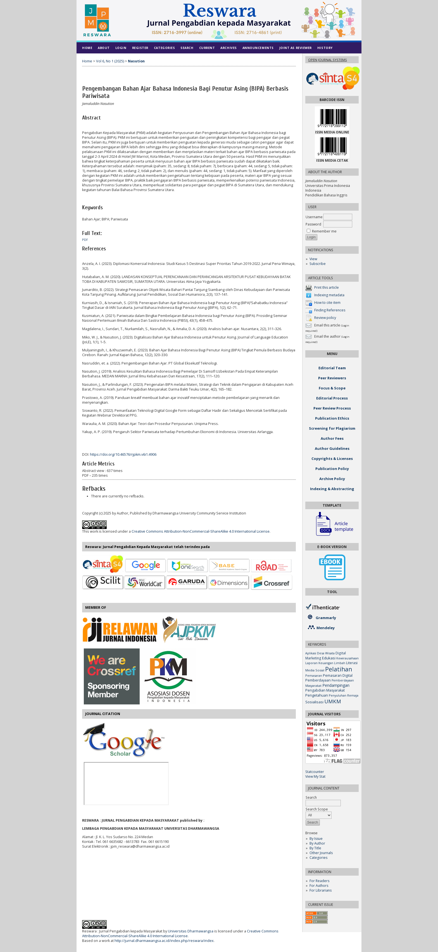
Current (207, 48)
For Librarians (321, 890)
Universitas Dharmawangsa (190, 931)
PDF (85, 240)
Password (313, 224)
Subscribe (318, 263)
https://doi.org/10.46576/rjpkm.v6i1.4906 (123, 454)
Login (121, 48)
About (104, 48)
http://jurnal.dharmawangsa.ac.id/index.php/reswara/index (164, 940)
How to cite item (327, 302)
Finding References (329, 310)
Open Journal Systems (327, 60)
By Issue (316, 838)
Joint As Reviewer (295, 48)
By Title (315, 848)
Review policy (325, 317)
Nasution (136, 61)
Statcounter (314, 771)
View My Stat (315, 776)
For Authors (319, 885)
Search (186, 48)
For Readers (319, 880)
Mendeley (325, 627)
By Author (317, 843)
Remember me (324, 231)
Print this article (326, 287)
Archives (228, 48)
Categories (318, 857)
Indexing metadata (329, 295)
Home (87, 48)
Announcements (258, 48)
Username (314, 217)
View (313, 259)
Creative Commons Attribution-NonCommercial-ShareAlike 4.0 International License (201, 531)
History (325, 48)
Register (140, 48)
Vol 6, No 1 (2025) (110, 61)
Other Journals (321, 852)
